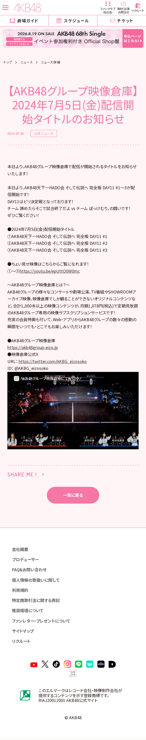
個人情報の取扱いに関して (36, 581)
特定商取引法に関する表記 (36, 601)
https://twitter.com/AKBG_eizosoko (53, 362)
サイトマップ (23, 632)
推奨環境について (27, 611)
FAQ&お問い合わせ (29, 570)
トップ (8, 62)
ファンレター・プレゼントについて (41, 621)
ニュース (26, 62)
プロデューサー (25, 560)
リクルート (21, 642)
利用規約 (20, 591)
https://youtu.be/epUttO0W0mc (50, 272)
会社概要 (20, 550)
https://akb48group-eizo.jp (32, 348)
